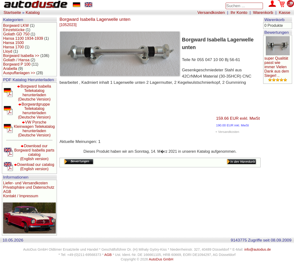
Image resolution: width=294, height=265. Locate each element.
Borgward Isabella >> (21, 56)
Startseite (12, 12)
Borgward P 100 (16, 64)
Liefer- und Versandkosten (25, 183)
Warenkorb (263, 12)
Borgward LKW (16, 25)
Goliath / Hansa (16, 60)
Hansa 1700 (13, 47)
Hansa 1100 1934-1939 (23, 38)
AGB (7, 192)
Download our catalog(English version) (35, 167)
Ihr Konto (238, 12)
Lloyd (7, 51)
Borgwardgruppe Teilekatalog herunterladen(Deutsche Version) (34, 110)
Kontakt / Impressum (20, 196)
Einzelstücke (14, 30)
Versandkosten (211, 12)
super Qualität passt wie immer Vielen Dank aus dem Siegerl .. (276, 67)
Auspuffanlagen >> (19, 73)
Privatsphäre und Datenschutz (28, 187)
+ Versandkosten (227, 132)
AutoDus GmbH (161, 259)
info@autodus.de (257, 249)
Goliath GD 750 (16, 34)
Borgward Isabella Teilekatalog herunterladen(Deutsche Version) (34, 92)
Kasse (284, 12)
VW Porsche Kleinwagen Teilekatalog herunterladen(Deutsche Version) (34, 128)
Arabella (10, 69)
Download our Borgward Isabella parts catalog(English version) (34, 152)
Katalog (33, 12)
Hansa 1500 (13, 43)
